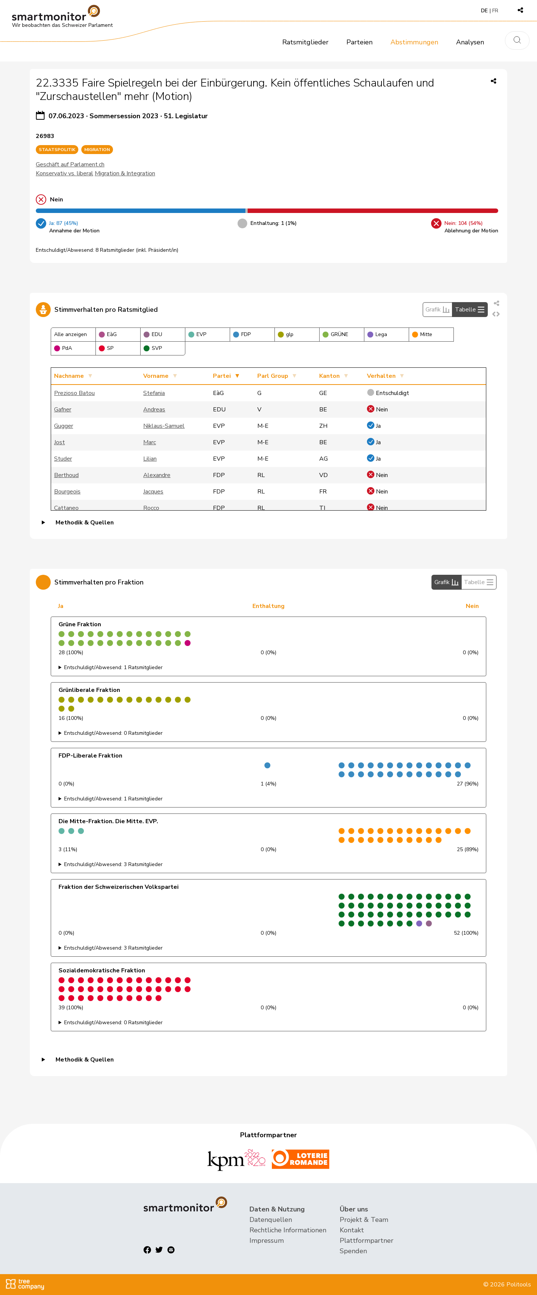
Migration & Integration (125, 173)
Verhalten (381, 376)
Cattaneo (66, 508)
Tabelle (470, 309)
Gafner (62, 409)
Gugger (63, 426)
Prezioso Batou (74, 393)
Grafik (437, 309)
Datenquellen (270, 1219)
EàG (108, 334)
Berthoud (66, 475)
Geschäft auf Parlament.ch (70, 164)
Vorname (156, 376)
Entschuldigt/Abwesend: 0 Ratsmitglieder (113, 733)
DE (484, 10)
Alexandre (156, 475)
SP (106, 348)
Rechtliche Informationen (287, 1230)
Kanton (329, 376)
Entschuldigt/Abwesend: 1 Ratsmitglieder (113, 667)
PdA (63, 348)
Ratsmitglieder (305, 42)
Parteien (359, 42)
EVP (197, 334)
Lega (377, 334)
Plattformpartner (366, 1240)
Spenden (353, 1251)
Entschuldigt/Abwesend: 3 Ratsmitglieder (113, 864)
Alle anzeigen (70, 334)
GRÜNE (335, 334)
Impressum (266, 1240)
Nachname (69, 376)
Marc (149, 442)
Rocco (151, 508)
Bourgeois (67, 491)
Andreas (154, 409)
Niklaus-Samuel (164, 426)
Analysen (470, 42)
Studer (63, 459)
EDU (153, 334)
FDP (242, 334)
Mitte (422, 334)
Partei (222, 376)
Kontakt (352, 1230)
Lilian (150, 459)
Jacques (153, 491)
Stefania (154, 393)
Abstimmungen (414, 42)
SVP (153, 348)
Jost (59, 442)
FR (495, 10)
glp (285, 334)
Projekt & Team (364, 1219)
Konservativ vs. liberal (64, 173)
